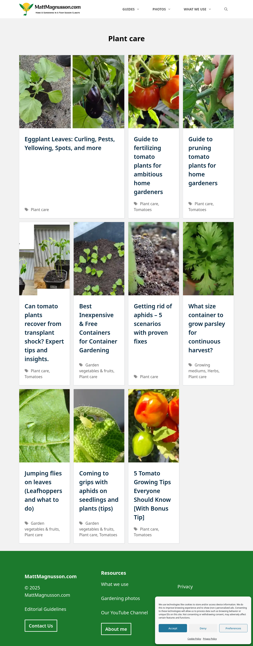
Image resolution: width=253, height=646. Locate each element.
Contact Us (41, 626)
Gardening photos (120, 598)
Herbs (213, 370)
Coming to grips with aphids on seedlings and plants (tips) (98, 490)
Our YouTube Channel (124, 612)
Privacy (185, 586)
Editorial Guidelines (45, 609)
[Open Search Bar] (226, 9)
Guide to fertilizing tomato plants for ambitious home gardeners (148, 165)
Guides (134, 9)
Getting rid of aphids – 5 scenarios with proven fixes (153, 323)
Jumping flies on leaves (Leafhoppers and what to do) (43, 490)
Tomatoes (143, 209)
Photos (164, 9)
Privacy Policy (210, 638)
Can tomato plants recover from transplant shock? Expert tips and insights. (44, 332)
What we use (201, 9)
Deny (203, 628)
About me (116, 629)
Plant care (40, 209)
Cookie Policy (194, 638)
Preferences (233, 628)
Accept (173, 628)
